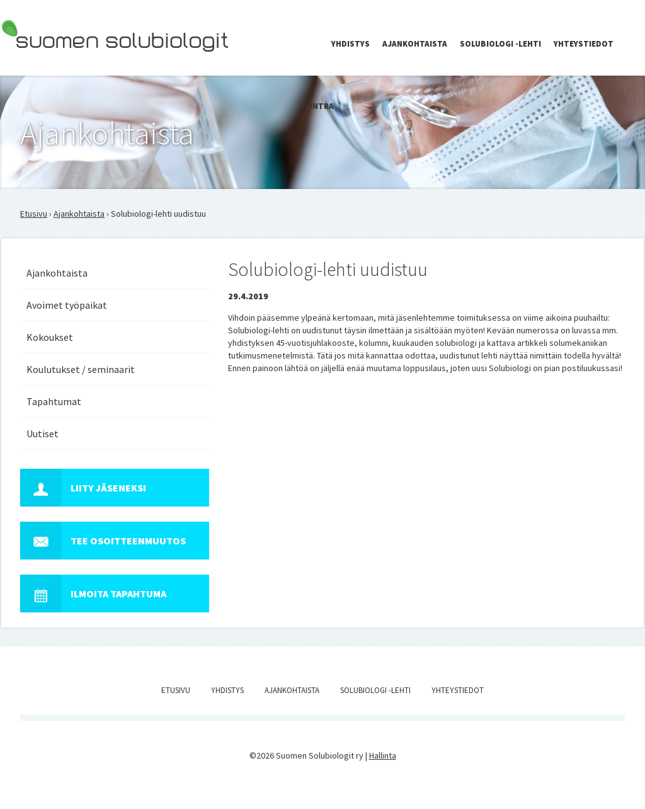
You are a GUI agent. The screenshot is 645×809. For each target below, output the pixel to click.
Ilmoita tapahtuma (93, 593)
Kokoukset (49, 337)
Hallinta (382, 755)
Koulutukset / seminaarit (80, 369)
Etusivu (33, 213)
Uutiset (42, 433)
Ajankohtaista (414, 43)
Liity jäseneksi (83, 488)
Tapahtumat (53, 401)
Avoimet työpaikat (66, 305)
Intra (322, 106)
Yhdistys (350, 43)
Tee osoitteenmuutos (103, 540)
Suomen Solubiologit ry (45, 60)
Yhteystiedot (584, 43)
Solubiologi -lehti (500, 43)
